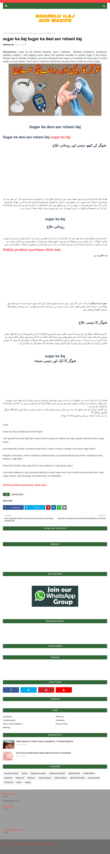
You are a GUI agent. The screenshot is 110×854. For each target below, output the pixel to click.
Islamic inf (20, 778)
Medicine (31, 778)
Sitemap (6, 727)
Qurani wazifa (94, 778)
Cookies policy (9, 720)
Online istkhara (60, 778)
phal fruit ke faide (77, 778)
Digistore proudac (38, 773)
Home (5, 33)
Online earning (45, 778)
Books (24, 773)
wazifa (27, 782)
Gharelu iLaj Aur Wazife (32, 844)
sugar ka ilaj (60, 137)
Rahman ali (8, 44)
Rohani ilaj (8, 782)
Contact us (7, 716)
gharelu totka (15, 33)
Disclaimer (60, 720)
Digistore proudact (57, 773)
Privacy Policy (62, 723)
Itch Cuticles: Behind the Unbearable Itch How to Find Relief (43, 753)
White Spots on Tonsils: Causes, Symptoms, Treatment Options (44, 741)
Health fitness (88, 773)
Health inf (8, 778)
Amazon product (11, 773)
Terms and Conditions (12, 723)
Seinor (19, 782)
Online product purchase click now (32, 250)
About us (60, 716)
